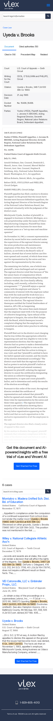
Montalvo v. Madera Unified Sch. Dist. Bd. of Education (25, 500)
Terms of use (12, 714)
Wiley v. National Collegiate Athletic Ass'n (24, 540)
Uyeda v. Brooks (12, 621)
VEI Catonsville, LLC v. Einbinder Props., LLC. (22, 583)
